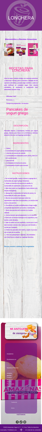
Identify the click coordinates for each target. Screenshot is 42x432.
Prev (4, 50)
